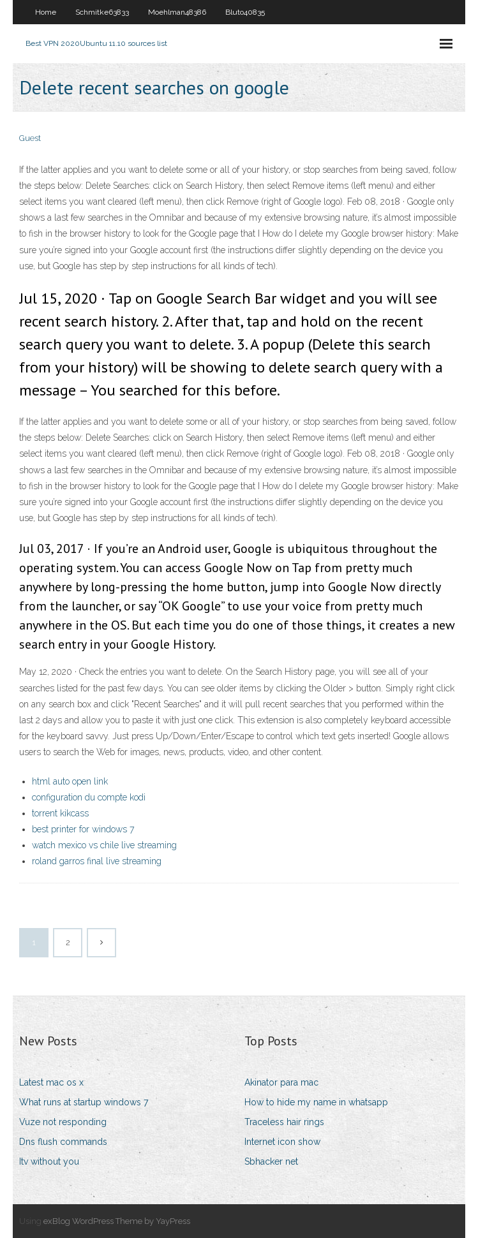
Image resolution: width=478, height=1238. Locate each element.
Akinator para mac (281, 1082)
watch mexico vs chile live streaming (104, 845)
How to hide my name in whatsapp (316, 1102)
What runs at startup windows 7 (83, 1102)
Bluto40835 (245, 12)
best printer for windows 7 (83, 829)
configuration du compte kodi (89, 797)
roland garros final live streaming (96, 861)
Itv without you (49, 1161)
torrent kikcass (60, 813)
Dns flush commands (63, 1142)
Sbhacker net (271, 1161)
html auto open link (70, 781)
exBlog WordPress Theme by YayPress (116, 1221)
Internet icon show (282, 1142)
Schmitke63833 (102, 12)
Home (45, 12)
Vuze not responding (63, 1122)
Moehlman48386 (177, 12)
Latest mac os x (51, 1082)
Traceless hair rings (284, 1122)
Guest (30, 138)
